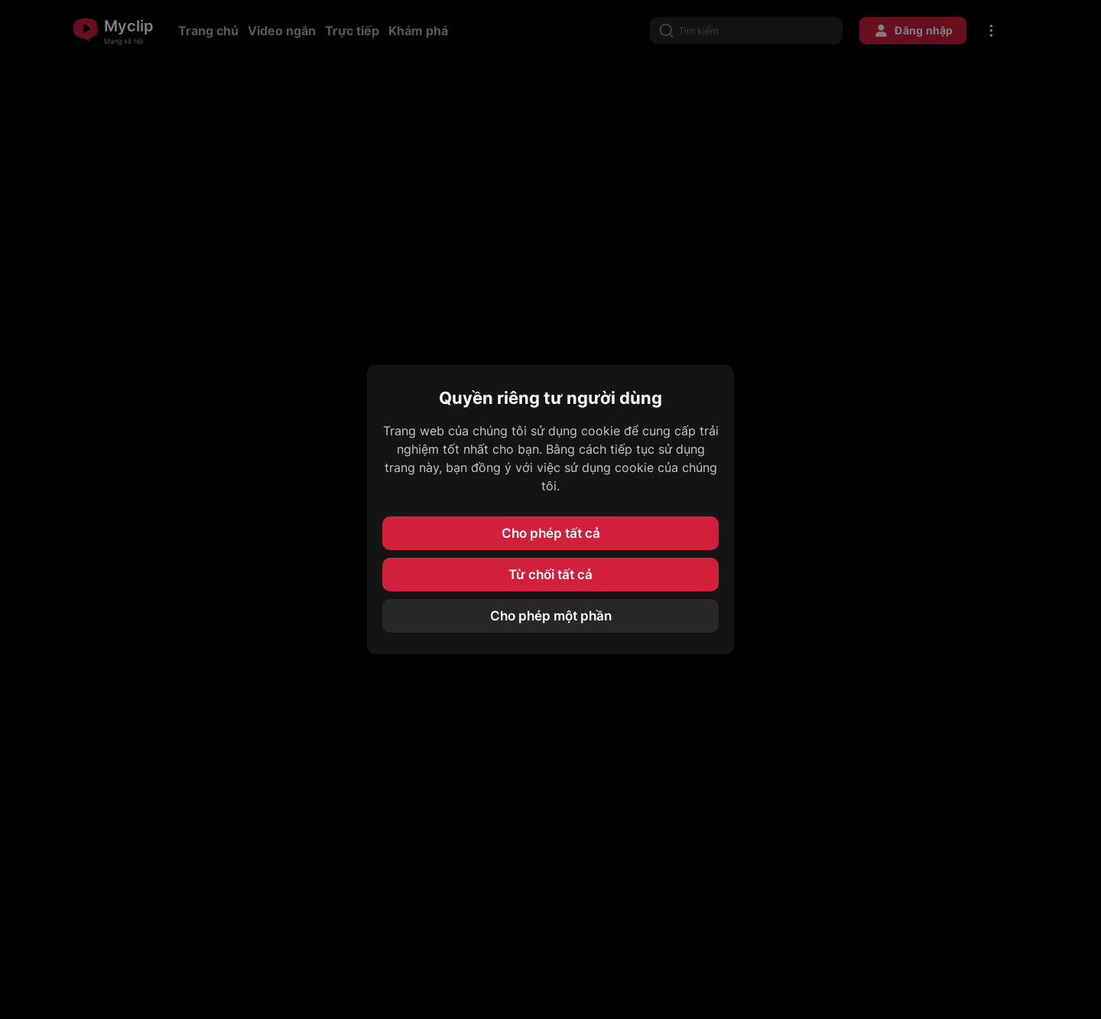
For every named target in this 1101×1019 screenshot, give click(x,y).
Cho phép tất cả (551, 533)
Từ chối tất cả (550, 574)
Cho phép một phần (551, 615)
